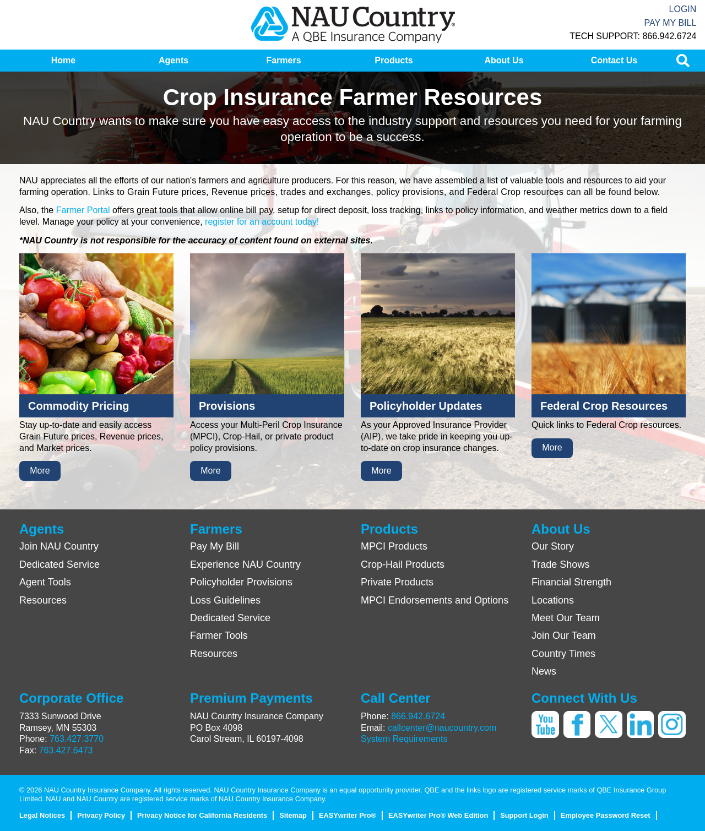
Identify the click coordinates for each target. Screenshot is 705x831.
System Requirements (404, 738)
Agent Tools (45, 582)
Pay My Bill (670, 23)
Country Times (563, 653)
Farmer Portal (83, 210)
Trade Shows (560, 564)
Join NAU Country (59, 546)
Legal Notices (42, 815)
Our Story (553, 546)
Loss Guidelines (225, 600)
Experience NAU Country (245, 564)
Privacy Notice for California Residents (202, 815)
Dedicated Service (59, 564)
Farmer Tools (219, 635)
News (544, 671)
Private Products (397, 582)
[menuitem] (63, 61)
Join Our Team (564, 635)
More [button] (40, 470)
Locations (553, 600)
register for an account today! (262, 221)
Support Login (524, 815)
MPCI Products (394, 546)
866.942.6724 (418, 716)
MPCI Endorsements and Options (434, 600)
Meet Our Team (566, 617)
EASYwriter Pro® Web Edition (438, 815)
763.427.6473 (66, 750)
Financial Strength (571, 582)
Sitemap (293, 815)
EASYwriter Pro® (347, 815)
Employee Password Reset (605, 815)
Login (683, 9)
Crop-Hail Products (402, 564)
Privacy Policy (101, 815)
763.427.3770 (77, 738)
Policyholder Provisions (241, 582)
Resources (43, 600)
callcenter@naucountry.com (442, 727)
